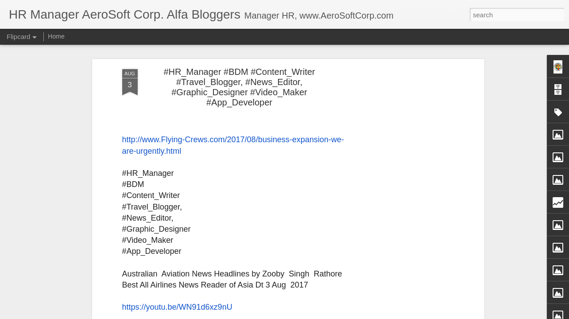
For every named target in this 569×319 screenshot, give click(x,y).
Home (56, 36)
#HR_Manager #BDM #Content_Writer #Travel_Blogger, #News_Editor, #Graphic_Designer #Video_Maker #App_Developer (239, 87)
